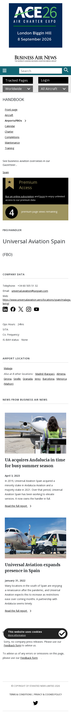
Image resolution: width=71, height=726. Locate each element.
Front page (11, 109)
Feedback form (12, 645)
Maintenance (12, 142)
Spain (6, 172)
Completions (12, 137)
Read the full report (18, 506)
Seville (17, 379)
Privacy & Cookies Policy (48, 694)
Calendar (10, 126)
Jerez (37, 379)
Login (45, 80)
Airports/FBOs (13, 120)
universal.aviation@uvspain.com (30, 291)
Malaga (8, 368)
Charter (9, 131)
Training (9, 148)
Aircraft (9, 115)
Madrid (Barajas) (44, 374)
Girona (7, 379)
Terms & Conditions (20, 694)
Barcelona (48, 379)
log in (42, 196)
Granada (28, 379)
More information (17, 635)
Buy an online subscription (19, 196)
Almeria (61, 374)
